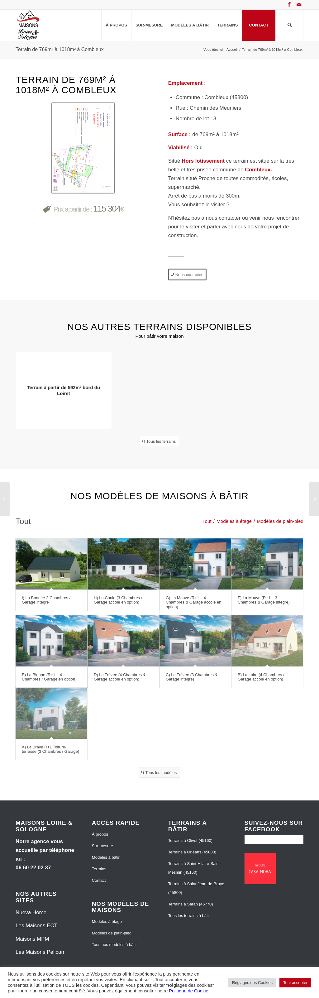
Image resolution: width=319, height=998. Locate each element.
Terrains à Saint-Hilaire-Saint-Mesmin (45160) (194, 868)
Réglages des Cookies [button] (252, 982)
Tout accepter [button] (295, 982)
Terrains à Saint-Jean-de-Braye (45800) (196, 888)
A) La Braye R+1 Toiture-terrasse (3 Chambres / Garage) (50, 749)
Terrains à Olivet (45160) (190, 840)
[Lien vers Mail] (298, 4)
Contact (99, 880)
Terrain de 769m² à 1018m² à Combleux (60, 49)
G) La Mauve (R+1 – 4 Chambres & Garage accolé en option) (193, 602)
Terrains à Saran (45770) (190, 904)
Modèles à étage (107, 921)
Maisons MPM (32, 939)
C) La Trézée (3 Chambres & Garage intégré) (191, 676)
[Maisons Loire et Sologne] (28, 25)
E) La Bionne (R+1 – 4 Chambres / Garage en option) (49, 676)
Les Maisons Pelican (40, 952)
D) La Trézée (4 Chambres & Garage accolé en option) (119, 676)
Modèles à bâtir (106, 857)
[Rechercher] (289, 25)
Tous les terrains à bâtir (189, 915)
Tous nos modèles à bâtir (114, 944)
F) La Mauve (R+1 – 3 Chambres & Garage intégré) (264, 599)
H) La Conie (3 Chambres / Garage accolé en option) (118, 599)
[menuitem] (116, 25)
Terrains (99, 869)
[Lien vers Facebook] (289, 4)
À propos (100, 834)
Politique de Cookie (188, 990)
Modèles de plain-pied (111, 933)
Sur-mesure (102, 845)
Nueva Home (31, 912)
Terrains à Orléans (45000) (192, 852)
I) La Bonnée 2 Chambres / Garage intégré (46, 599)
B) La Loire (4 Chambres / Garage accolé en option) (261, 676)
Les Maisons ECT (36, 926)
